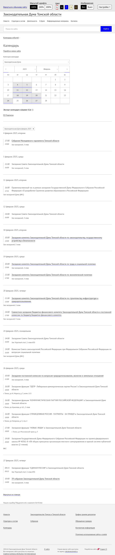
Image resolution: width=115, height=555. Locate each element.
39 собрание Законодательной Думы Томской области (36, 478)
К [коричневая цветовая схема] (76, 7)
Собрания (34, 521)
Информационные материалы (58, 21)
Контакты (74, 21)
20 (36, 95)
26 (27, 101)
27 (36, 101)
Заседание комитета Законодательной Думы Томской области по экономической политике (52, 274)
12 (27, 90)
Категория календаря (11, 57)
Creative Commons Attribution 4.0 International (19, 554)
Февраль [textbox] (47, 69)
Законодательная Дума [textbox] (12, 62)
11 (18, 90)
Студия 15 (103, 549)
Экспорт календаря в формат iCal (17, 110)
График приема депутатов (86, 514)
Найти (106, 29)
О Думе (42, 21)
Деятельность (32, 21)
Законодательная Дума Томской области (32, 14)
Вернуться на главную (11, 494)
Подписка (9, 115)
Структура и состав (18, 21)
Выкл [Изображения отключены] (90, 7)
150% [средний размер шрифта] (41, 7)
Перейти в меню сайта (12, 51)
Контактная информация (85, 528)
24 (8, 101)
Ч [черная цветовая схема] (61, 7)
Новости (6, 21)
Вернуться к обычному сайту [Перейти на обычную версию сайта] (15, 7)
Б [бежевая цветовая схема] (71, 7)
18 (18, 95)
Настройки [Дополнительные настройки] (104, 7)
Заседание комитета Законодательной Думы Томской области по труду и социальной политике (54, 264)
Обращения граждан (84, 521)
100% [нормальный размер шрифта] (33, 7)
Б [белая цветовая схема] (57, 7)
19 (27, 95)
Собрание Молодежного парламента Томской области (35, 140)
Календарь (7, 528)
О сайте (47, 549)
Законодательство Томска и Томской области (47, 514)
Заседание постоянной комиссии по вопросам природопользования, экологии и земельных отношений (58, 375)
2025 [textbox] (25, 69)
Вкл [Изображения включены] (83, 7)
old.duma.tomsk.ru (71, 551)
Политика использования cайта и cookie (91, 534)
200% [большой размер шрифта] (48, 7)
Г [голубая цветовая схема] (66, 7)
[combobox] (36, 62)
